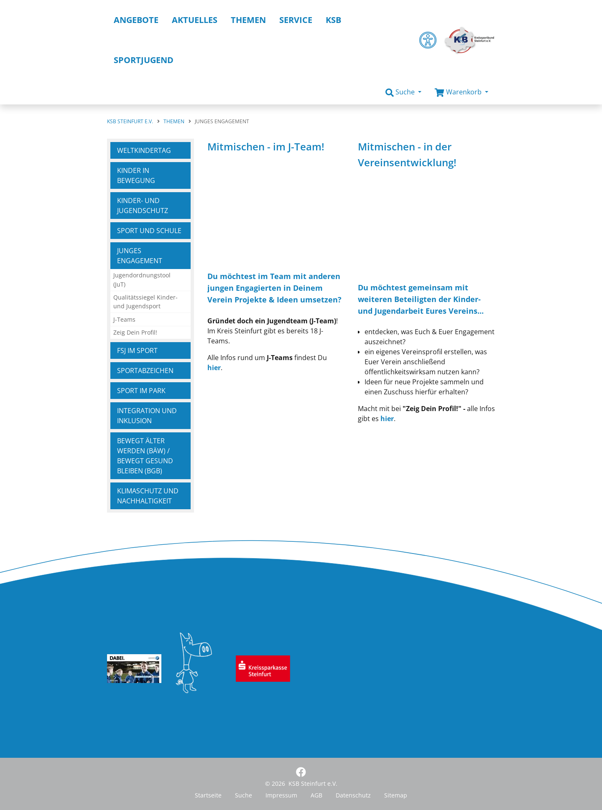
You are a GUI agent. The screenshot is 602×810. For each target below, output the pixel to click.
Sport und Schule (149, 230)
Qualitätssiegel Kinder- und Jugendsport (145, 301)
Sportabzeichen (145, 370)
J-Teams (124, 319)
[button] (403, 92)
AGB (316, 795)
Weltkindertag (144, 150)
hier (214, 367)
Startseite (208, 795)
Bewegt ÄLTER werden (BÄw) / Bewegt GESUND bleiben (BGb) (145, 455)
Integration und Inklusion (147, 415)
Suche (243, 795)
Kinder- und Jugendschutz (142, 205)
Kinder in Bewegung (136, 175)
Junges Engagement (139, 255)
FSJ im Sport (137, 350)
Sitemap (395, 795)
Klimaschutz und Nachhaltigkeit (148, 495)
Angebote (136, 19)
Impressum (281, 795)
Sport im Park (141, 390)
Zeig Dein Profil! (135, 332)
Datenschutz (353, 795)
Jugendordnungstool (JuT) (142, 279)
